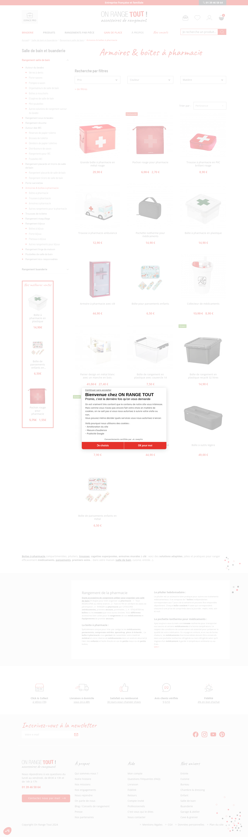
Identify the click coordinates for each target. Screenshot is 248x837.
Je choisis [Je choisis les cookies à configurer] (103, 445)
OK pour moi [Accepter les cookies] (145, 445)
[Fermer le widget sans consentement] (98, 390)
